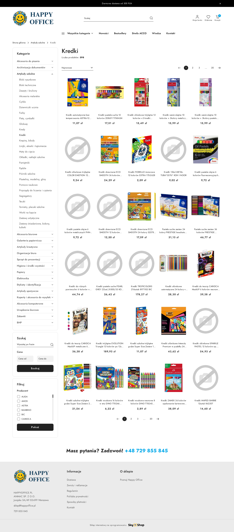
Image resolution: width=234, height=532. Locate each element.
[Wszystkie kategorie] (76, 33)
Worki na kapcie (27, 212)
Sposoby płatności (76, 502)
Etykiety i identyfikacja (35, 284)
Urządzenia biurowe (35, 310)
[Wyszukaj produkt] (118, 18)
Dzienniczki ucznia (28, 107)
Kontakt (71, 507)
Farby (22, 113)
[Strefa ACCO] (139, 33)
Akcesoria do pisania (35, 61)
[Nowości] (104, 33)
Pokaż (35, 427)
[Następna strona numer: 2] (219, 68)
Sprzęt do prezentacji (35, 259)
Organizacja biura (35, 253)
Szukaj (35, 368)
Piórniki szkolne (27, 174)
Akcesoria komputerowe (35, 303)
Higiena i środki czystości (35, 266)
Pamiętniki (24, 162)
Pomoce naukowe (28, 185)
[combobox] (77, 67)
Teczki (22, 201)
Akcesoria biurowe (35, 234)
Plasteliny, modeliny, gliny (32, 179)
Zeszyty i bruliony (28, 90)
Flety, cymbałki (26, 118)
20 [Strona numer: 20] (212, 67)
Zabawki (35, 316)
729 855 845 (21, 511)
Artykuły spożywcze (35, 291)
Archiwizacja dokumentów (35, 67)
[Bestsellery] (120, 33)
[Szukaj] (52, 345)
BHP (35, 322)
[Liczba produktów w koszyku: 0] (217, 18)
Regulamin (72, 491)
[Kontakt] (170, 33)
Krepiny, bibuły (27, 140)
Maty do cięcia (27, 151)
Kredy (22, 129)
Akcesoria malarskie (29, 96)
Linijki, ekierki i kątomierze (32, 146)
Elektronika (35, 278)
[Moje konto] (197, 18)
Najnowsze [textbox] (67, 67)
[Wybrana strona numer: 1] (186, 68)
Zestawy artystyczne (29, 218)
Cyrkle (22, 102)
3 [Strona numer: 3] (199, 67)
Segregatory (25, 196)
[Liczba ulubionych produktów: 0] (208, 18)
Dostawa (71, 480)
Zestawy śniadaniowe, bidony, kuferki (34, 225)
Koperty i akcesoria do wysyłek (35, 297)
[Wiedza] (156, 33)
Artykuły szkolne (35, 74)
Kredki (22, 135)
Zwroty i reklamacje (77, 485)
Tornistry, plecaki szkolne (31, 207)
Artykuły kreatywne (35, 247)
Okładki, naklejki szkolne (32, 157)
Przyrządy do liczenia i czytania (35, 190)
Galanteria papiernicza (35, 240)
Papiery (35, 272)
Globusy (23, 124)
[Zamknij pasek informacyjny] (220, 3)
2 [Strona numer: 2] (192, 67)
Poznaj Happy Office (131, 480)
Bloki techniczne (27, 85)
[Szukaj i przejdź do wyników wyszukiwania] (151, 18)
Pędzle (22, 168)
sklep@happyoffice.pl (25, 505)
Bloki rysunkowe (27, 79)
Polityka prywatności (77, 496)
